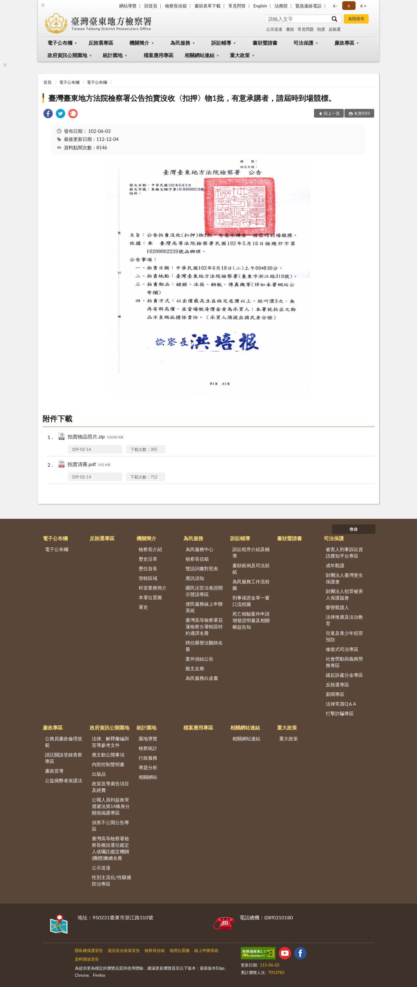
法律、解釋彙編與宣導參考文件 (110, 742)
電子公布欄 (59, 43)
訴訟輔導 (221, 43)
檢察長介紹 (150, 549)
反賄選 (335, 29)
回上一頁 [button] (332, 113)
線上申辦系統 (206, 950)
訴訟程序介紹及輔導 (251, 552)
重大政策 (240, 55)
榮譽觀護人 (337, 607)
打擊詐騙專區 (340, 713)
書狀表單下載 (208, 5)
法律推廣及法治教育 (344, 620)
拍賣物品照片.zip (95, 437)
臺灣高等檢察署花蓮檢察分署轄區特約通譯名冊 (204, 626)
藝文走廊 (195, 668)
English (260, 5)
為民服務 (180, 43)
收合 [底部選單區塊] (354, 529)
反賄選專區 (100, 43)
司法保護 (303, 43)
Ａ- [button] (335, 5)
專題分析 (148, 767)
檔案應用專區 (158, 55)
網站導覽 (128, 5)
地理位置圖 (179, 950)
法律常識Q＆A (341, 704)
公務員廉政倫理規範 (63, 742)
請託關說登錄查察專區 (63, 758)
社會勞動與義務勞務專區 (344, 662)
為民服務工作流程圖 (251, 585)
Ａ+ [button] (362, 5)
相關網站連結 (199, 55)
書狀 (290, 29)
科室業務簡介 (153, 587)
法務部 (281, 5)
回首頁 (150, 5)
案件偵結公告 (199, 659)
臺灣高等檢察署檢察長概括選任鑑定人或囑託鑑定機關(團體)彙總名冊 (110, 848)
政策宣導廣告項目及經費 (110, 787)
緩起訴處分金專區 (344, 675)
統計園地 (113, 55)
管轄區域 (148, 578)
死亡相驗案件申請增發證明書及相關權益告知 (251, 620)
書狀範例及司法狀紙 (251, 569)
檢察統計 (148, 748)
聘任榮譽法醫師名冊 (204, 646)
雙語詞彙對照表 (202, 568)
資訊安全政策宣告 (124, 950)
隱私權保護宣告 (89, 950)
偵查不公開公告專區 (110, 825)
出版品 (99, 774)
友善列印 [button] (362, 113)
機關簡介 (139, 43)
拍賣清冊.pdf (89, 464)
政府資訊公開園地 (67, 55)
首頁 (47, 82)
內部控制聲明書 (108, 764)
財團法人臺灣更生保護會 (344, 578)
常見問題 (306, 29)
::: (42, 4)
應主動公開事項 (108, 754)
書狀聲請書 (265, 43)
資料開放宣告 (87, 959)
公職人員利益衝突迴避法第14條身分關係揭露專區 (111, 806)
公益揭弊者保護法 (63, 780)
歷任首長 (148, 568)
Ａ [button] (349, 5)
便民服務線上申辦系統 (204, 607)
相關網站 (148, 777)
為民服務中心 (199, 549)
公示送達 (274, 29)
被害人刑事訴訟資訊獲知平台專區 (344, 552)
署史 (143, 607)
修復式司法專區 (342, 649)
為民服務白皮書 (202, 678)
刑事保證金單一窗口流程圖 (251, 601)
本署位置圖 (150, 597)
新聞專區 (335, 694)
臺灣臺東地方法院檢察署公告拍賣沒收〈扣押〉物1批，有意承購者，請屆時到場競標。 (192, 97)
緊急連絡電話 (308, 5)
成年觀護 (335, 565)
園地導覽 (148, 738)
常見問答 (237, 5)
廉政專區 (344, 43)
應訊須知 (195, 578)
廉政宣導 (54, 771)
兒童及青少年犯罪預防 (344, 636)
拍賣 (321, 29)
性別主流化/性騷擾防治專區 (111, 880)
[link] (48, 114)
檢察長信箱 (176, 5)
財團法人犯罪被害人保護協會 (344, 594)
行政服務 (148, 757)
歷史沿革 (148, 559)
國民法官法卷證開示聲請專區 (204, 591)
